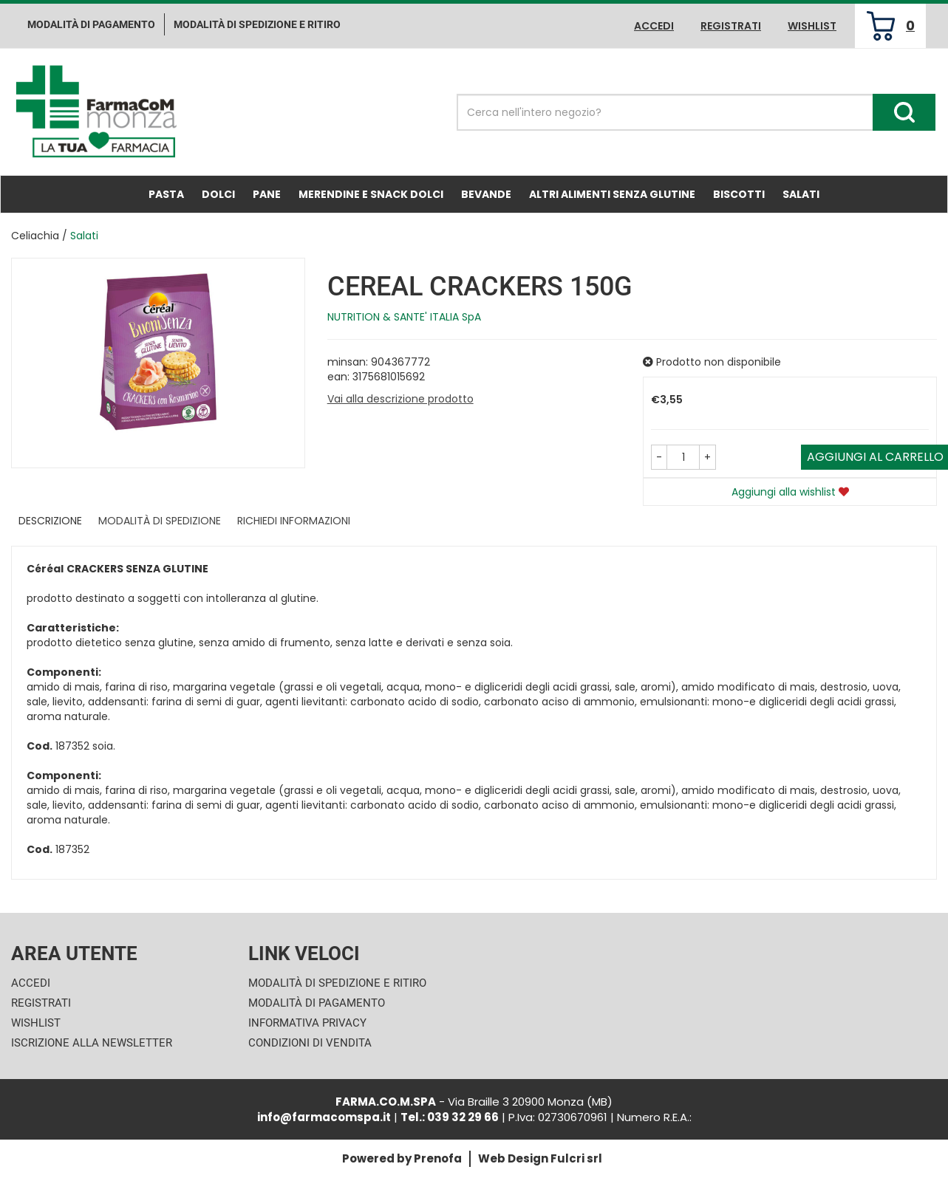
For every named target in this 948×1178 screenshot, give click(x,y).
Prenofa (438, 1158)
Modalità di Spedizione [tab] (159, 520)
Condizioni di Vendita (310, 1042)
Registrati (730, 25)
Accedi (654, 25)
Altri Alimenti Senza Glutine (612, 194)
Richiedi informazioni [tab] (293, 520)
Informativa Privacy (307, 1023)
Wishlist (812, 25)
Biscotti (739, 194)
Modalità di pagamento (91, 24)
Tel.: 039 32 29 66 (449, 1117)
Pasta (166, 194)
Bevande (486, 194)
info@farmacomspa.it (324, 1117)
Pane (267, 194)
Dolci (218, 194)
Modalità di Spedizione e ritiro (257, 24)
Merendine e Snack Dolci (371, 194)
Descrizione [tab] (50, 520)
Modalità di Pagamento (316, 1003)
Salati (800, 194)
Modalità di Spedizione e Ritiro (337, 983)
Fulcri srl (576, 1158)
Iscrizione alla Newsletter (91, 1042)
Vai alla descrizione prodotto (400, 398)
